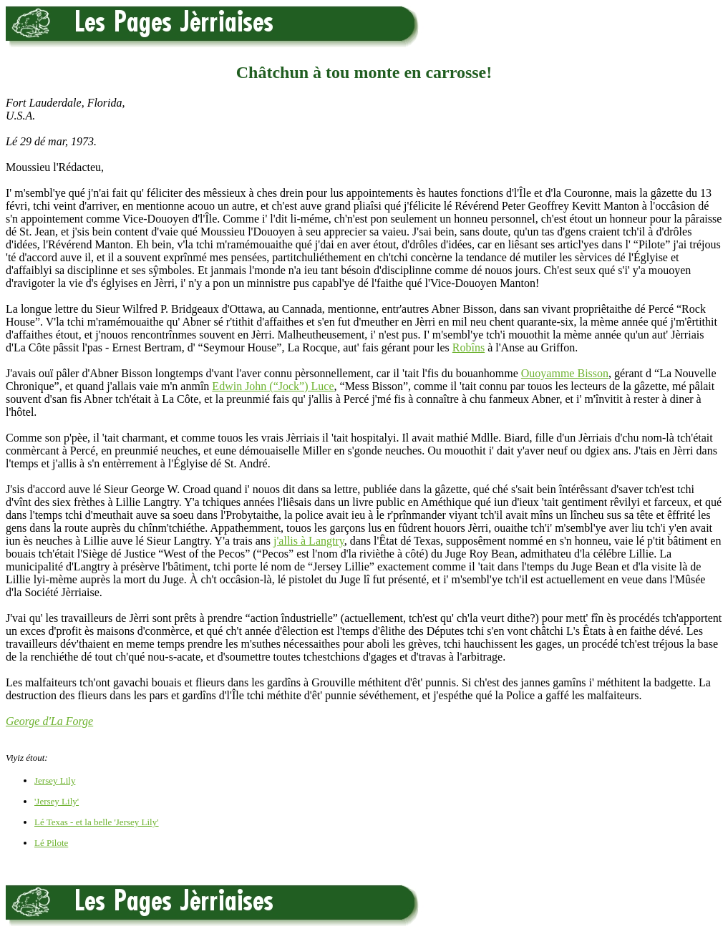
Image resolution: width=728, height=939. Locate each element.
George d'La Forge (49, 721)
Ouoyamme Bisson (564, 373)
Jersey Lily (54, 780)
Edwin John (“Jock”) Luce (273, 386)
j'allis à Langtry (308, 541)
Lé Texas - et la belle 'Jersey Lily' (96, 822)
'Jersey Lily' (56, 801)
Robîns (468, 347)
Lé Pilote (51, 842)
